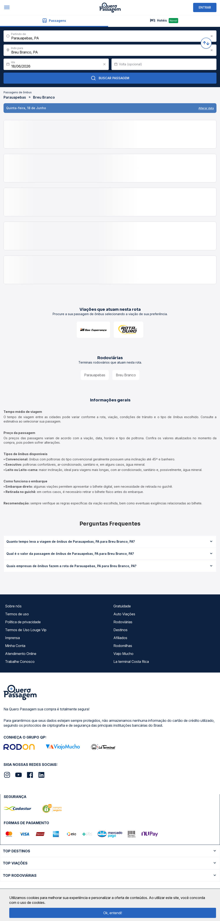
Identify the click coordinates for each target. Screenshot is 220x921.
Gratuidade (122, 606)
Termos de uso (17, 614)
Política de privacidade (23, 622)
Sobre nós (13, 606)
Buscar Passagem (110, 78)
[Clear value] (104, 64)
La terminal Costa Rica (131, 661)
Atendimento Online (20, 653)
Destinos (120, 630)
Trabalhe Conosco (20, 661)
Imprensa (12, 638)
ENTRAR (205, 7)
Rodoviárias (122, 622)
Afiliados (120, 638)
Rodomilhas (122, 645)
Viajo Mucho (123, 653)
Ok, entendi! (112, 913)
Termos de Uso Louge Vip (25, 630)
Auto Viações (124, 614)
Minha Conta (15, 645)
